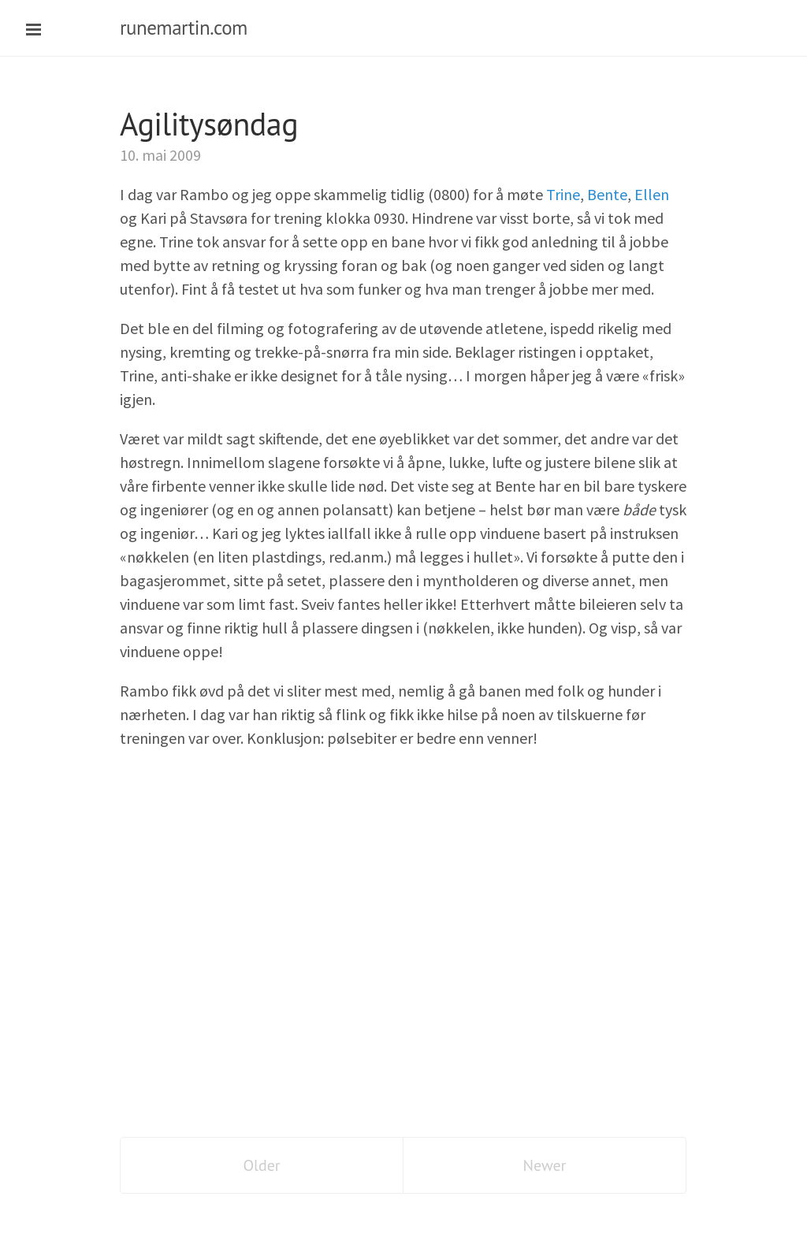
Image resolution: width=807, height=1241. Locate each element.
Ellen (651, 194)
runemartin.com (183, 27)
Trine (563, 194)
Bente (607, 194)
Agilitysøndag (209, 123)
